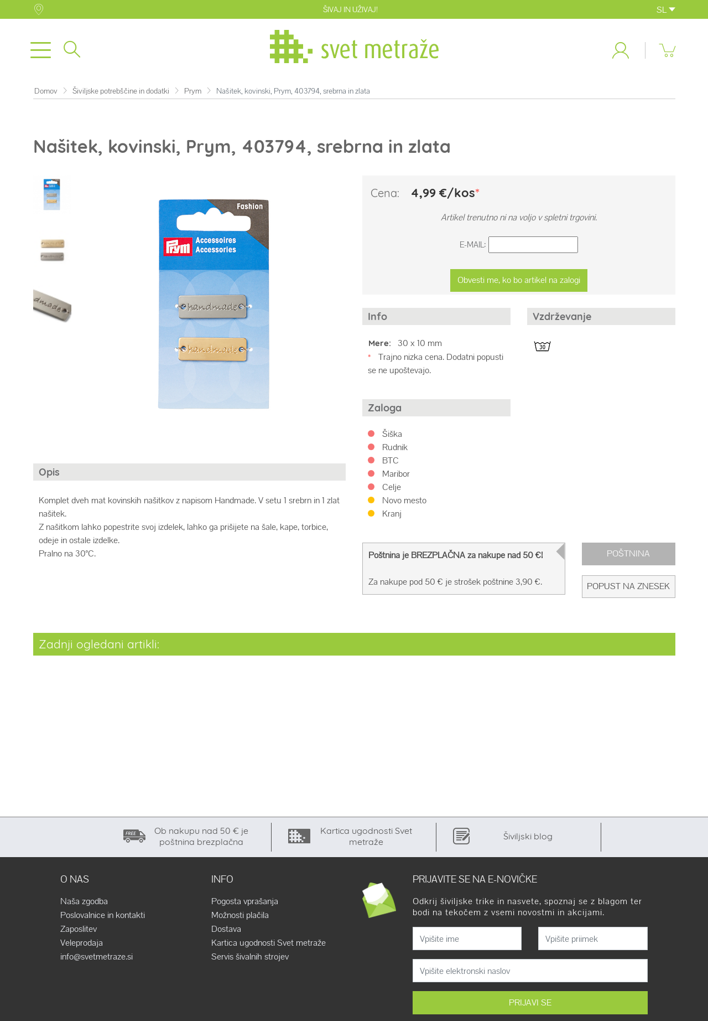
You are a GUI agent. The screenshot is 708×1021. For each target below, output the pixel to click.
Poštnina (628, 553)
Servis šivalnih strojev (250, 956)
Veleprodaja (81, 942)
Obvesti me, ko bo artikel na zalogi (518, 280)
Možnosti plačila (240, 915)
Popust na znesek (628, 586)
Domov (46, 91)
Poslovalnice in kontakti (102, 915)
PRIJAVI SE (530, 1002)
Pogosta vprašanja (244, 901)
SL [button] (666, 10)
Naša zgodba (84, 901)
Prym (192, 91)
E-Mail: (473, 244)
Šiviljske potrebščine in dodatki (120, 91)
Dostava (226, 929)
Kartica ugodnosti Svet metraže (268, 942)
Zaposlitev (78, 929)
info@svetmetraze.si (96, 956)
